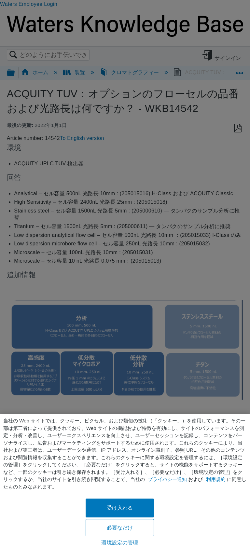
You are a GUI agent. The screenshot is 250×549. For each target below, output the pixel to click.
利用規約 (216, 479)
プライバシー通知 (167, 479)
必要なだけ (120, 527)
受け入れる (120, 508)
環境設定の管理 (119, 542)
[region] (125, 481)
